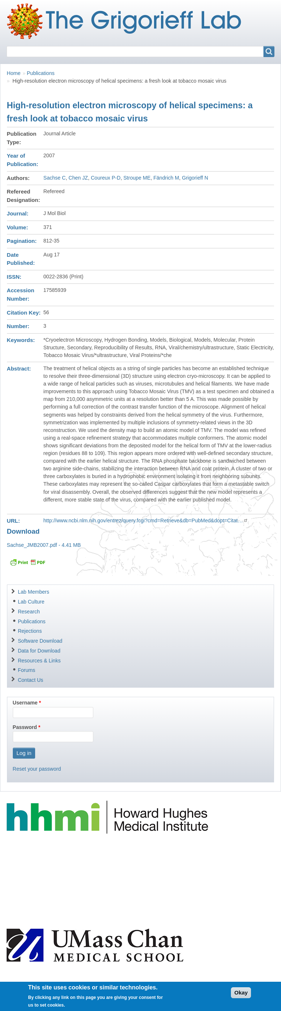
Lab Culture (31, 602)
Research (29, 612)
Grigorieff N (195, 178)
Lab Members (33, 592)
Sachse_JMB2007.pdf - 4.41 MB (44, 545)
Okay (241, 995)
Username (25, 703)
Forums (26, 670)
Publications (41, 73)
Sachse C (55, 178)
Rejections (30, 631)
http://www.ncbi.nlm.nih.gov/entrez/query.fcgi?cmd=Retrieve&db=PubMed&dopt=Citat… (146, 520)
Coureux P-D (105, 178)
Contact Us (30, 680)
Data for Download (39, 651)
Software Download (40, 641)
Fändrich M (166, 178)
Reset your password (37, 769)
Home (13, 73)
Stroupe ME (136, 178)
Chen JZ (78, 178)
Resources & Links (39, 661)
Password (25, 727)
